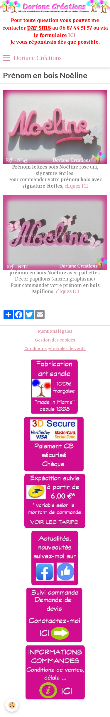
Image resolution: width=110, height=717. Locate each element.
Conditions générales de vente (55, 348)
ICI (72, 35)
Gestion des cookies (55, 340)
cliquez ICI (76, 186)
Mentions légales (55, 331)
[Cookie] (11, 705)
